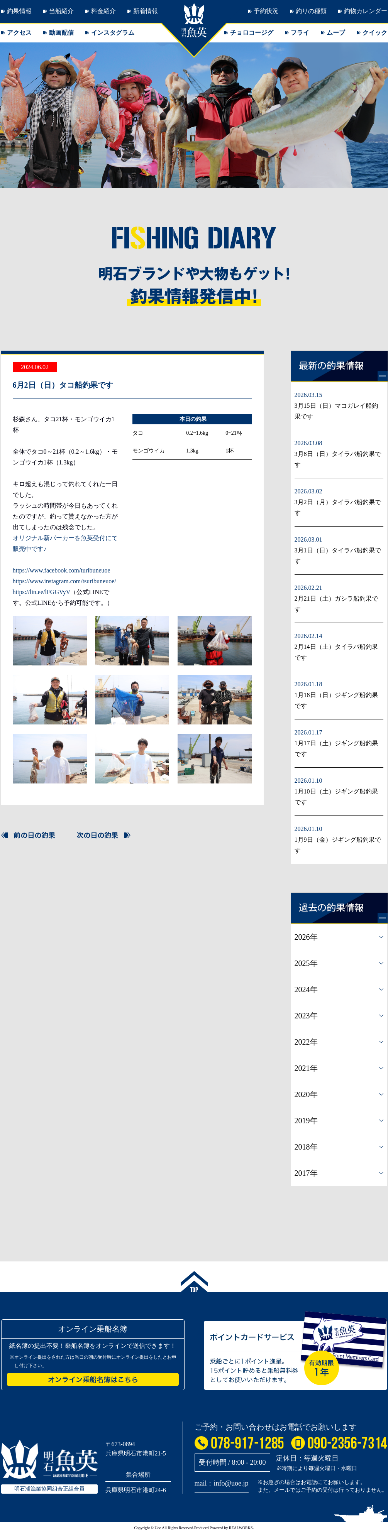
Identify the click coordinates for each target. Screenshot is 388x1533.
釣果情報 (19, 11)
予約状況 (266, 11)
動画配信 (61, 32)
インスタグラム (112, 32)
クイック (375, 32)
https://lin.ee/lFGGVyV (42, 592)
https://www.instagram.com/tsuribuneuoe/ (64, 581)
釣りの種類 (311, 11)
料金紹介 (103, 11)
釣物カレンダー (365, 11)
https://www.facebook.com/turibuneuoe (61, 570)
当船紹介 (61, 11)
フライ (300, 32)
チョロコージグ (251, 32)
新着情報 (145, 11)
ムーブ (336, 32)
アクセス (19, 32)
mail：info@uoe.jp (222, 1483)
